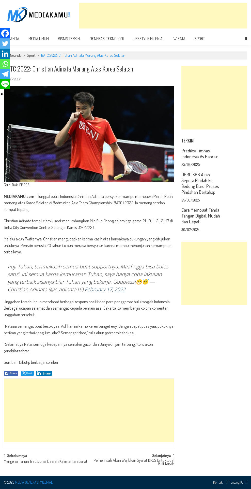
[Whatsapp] (5, 64)
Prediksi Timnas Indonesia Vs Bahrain (199, 153)
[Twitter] (5, 43)
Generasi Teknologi (107, 38)
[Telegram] (5, 74)
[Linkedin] (5, 54)
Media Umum (38, 38)
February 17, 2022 (105, 289)
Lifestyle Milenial (148, 38)
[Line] (5, 84)
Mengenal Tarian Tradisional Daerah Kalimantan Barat (45, 462)
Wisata (179, 38)
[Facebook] (5, 33)
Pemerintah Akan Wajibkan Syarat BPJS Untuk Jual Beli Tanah (134, 462)
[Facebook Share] (11, 373)
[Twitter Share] (27, 373)
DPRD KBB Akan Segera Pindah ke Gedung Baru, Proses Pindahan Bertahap (200, 183)
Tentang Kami (238, 482)
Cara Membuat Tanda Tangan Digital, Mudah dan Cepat (200, 215)
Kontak (218, 482)
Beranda (15, 55)
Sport (200, 38)
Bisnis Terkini (69, 38)
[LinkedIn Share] (44, 373)
